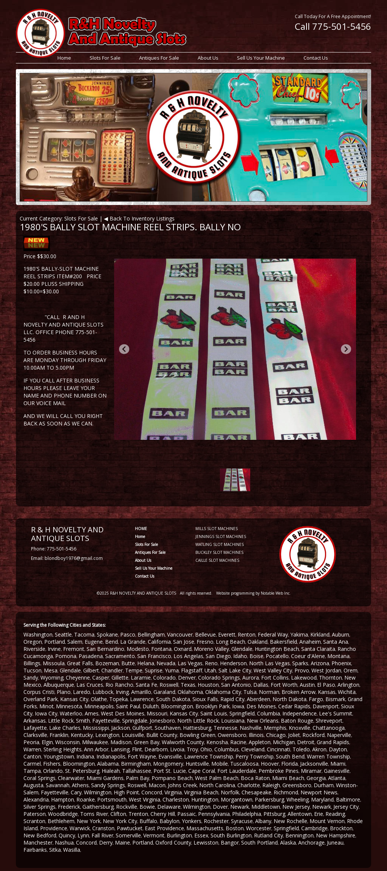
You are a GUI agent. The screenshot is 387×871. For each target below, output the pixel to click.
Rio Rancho (119, 684)
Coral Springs (39, 778)
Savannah (58, 785)
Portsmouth (112, 799)
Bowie (147, 806)
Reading (335, 813)
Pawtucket (129, 828)
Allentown (300, 813)
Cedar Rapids (294, 706)
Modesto (138, 648)
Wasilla (71, 849)
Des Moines (261, 706)
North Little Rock (198, 720)
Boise (256, 656)
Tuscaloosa (244, 763)
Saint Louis (213, 713)
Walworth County (183, 742)
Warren (32, 749)
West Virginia (144, 799)
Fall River (102, 835)
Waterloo (71, 713)
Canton (32, 756)
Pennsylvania (214, 813)
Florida (289, 763)
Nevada (165, 663)
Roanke (85, 799)
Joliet (294, 734)
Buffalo (148, 821)
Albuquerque (58, 684)
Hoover (270, 763)
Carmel (32, 763)
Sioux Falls (205, 699)
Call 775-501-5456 (333, 26)
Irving (122, 691)
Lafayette (35, 727)
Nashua (64, 842)
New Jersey (296, 806)
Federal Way (273, 634)
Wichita (347, 691)
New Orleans (263, 720)
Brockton (341, 828)
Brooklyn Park (212, 706)
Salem (74, 641)
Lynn (83, 835)
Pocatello (277, 656)
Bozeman (107, 663)
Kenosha (217, 742)
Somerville (128, 835)
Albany (263, 821)
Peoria (31, 742)
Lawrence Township (208, 756)
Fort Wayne (142, 756)
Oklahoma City (223, 691)
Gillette (119, 677)
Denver (187, 677)
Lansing (120, 749)
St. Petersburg (82, 770)
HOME (141, 528)
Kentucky (82, 734)
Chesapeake (256, 792)
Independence (299, 713)
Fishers (51, 763)
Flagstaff (191, 670)
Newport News (318, 792)
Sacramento (120, 656)
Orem (351, 670)
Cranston (103, 828)
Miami (337, 763)
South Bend (290, 756)
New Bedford (39, 835)
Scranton (34, 821)
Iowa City (46, 713)
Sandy (30, 677)
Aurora (250, 677)
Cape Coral (201, 770)
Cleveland (253, 749)
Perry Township (254, 756)
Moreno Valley (211, 648)
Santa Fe (146, 684)
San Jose (183, 641)
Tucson (32, 670)
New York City (120, 821)
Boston (235, 828)
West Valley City (273, 670)
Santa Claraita (318, 648)
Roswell (168, 684)
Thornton (330, 677)
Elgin (47, 742)
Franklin (59, 734)
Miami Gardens (105, 778)
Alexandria (36, 799)
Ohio (206, 749)
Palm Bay (137, 778)
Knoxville (299, 727)
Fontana (161, 648)
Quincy (67, 835)
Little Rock (61, 720)
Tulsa (250, 691)
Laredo (81, 691)
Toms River (94, 813)
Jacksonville (314, 763)
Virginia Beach (201, 792)
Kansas (327, 691)
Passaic (186, 813)
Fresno (205, 641)
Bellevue (205, 634)
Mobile (219, 763)
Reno (211, 663)
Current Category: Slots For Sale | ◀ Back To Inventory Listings (97, 218)
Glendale (241, 648)
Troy (192, 749)
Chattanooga (329, 727)
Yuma (172, 670)
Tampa (32, 770)
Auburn (340, 634)
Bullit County (161, 734)
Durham (324, 785)
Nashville (251, 727)
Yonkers (191, 821)
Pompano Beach (172, 778)
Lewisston (206, 842)
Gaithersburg (98, 806)
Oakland (258, 641)
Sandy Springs (108, 785)
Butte (128, 663)
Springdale (134, 720)
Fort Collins (275, 677)
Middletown (265, 806)
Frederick (69, 806)
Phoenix (341, 663)
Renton (246, 634)
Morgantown (236, 799)
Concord (151, 792)
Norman (269, 691)
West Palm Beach (216, 778)
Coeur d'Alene (308, 656)
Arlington (348, 684)
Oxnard (183, 648)
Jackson (120, 727)
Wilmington (97, 792)
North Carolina (217, 785)
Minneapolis (99, 706)
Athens (80, 785)
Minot (46, 706)
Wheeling (297, 799)
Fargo (316, 699)
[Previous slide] (124, 349)
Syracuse (242, 821)
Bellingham (151, 634)
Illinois (256, 734)
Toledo (301, 749)
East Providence (164, 828)
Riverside (34, 648)
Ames (92, 713)
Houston (208, 684)
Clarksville (35, 734)
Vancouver (180, 634)
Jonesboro (162, 720)
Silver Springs (39, 806)
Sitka (55, 849)
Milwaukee (95, 742)
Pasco (127, 634)
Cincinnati (278, 749)
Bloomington (177, 706)
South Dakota (173, 699)
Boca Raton (255, 778)
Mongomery (168, 763)
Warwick (80, 828)
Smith (83, 720)
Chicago (276, 734)
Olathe (99, 699)
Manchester (38, 842)
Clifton (118, 813)
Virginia (173, 792)
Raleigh (271, 785)
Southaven (168, 727)
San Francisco (154, 656)
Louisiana (233, 720)
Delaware (169, 806)
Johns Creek (182, 785)
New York (89, 821)
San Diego (218, 656)
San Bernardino (105, 648)
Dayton (338, 749)
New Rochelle (290, 821)
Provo (301, 670)
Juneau (335, 842)
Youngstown (58, 756)
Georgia (316, 778)
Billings (31, 663)
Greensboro (296, 785)
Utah (210, 670)
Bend (111, 641)
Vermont (153, 835)
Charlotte (248, 785)
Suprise (154, 670)
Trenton (138, 813)
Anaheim (310, 641)
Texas (188, 684)
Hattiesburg (197, 727)
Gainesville (337, 770)
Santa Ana (335, 641)
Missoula (54, 663)
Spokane (107, 634)
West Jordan (326, 670)
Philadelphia (246, 813)
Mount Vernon (327, 821)
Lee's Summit (335, 713)
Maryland (322, 799)
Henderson (233, 663)
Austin (307, 684)
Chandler (112, 670)
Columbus (226, 749)
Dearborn (156, 749)
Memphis (275, 727)
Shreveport (329, 720)
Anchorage (311, 842)
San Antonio (236, 684)
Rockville (126, 806)
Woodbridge (63, 813)
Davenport (326, 706)
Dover (220, 806)
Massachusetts (204, 828)
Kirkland (320, 634)
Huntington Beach (277, 648)
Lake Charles (64, 727)
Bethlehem (61, 821)
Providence (53, 828)
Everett (226, 634)
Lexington (107, 734)
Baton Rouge (297, 720)
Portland (54, 641)
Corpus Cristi (38, 691)
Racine (238, 742)
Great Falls (80, 663)
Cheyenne (78, 677)
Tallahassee (136, 770)
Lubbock (103, 691)
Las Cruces (89, 684)
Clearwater (71, 778)
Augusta (33, 785)
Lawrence (142, 699)
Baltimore (348, 799)
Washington (38, 634)
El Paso (326, 684)
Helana (145, 663)
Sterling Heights (62, 749)
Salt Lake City (234, 670)
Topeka (118, 699)
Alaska (288, 842)
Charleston (176, 799)
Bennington (299, 835)
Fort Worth (284, 684)
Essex (201, 835)
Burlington (179, 835)
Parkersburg (269, 799)
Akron (319, 749)
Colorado (164, 677)
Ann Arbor (96, 749)
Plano (64, 691)
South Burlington (231, 835)
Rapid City (232, 699)
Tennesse (225, 727)
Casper (100, 677)
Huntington (204, 799)
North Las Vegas (269, 663)
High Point (126, 792)
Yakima (299, 634)
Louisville (133, 734)
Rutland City (268, 835)
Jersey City (346, 806)
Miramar (311, 770)
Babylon (169, 821)
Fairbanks (35, 849)
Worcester (258, 828)
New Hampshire (335, 835)
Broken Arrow (299, 691)
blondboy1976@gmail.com (74, 558)
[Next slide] (346, 349)
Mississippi (96, 727)
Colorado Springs (219, 677)
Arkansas (34, 720)
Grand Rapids (333, 742)
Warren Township (328, 756)
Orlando (53, 770)
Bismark (335, 699)
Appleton (260, 742)
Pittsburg (274, 813)
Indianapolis (110, 756)
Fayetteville (106, 720)
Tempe (133, 670)
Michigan (284, 742)
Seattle (63, 634)
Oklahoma (190, 691)
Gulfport (142, 727)
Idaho (240, 656)
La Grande (133, 641)
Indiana (85, 756)
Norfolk (230, 792)
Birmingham (136, 763)
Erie (318, 813)
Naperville (339, 734)
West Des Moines (122, 713)
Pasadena (91, 656)
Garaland (164, 691)
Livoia (177, 749)
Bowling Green (197, 734)
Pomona (65, 656)
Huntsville (197, 763)
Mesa (50, 670)
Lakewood (304, 677)
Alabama (108, 763)
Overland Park (40, 699)
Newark (239, 806)
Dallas (260, 684)
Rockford (313, 734)
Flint (137, 749)
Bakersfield (283, 641)
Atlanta (336, 778)
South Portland (259, 842)
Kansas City (74, 699)
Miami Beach (288, 778)
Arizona (320, 663)
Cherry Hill (162, 813)
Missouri (157, 713)
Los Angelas (188, 656)
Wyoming (51, 677)
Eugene (94, 641)
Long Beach (230, 641)
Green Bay (146, 742)
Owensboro (232, 734)
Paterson (34, 813)
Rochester (216, 821)
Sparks (300, 663)
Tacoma (84, 634)
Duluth (150, 706)
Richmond (286, 792)
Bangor (230, 842)
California (159, 641)
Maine (122, 842)
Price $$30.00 (39, 256)
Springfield (242, 713)
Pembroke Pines (279, 770)
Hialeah (111, 770)
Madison (121, 742)
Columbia (268, 713)
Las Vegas (190, 663)
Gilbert (91, 670)
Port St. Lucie (169, 770)
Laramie (141, 677)
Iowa (238, 706)
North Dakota (289, 699)
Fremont (73, 648)
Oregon (32, 641)
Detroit (305, 742)
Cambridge (314, 828)
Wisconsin (67, 742)
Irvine (54, 648)
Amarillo (141, 691)
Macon (157, 785)
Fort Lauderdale (236, 770)
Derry (106, 842)
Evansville (170, 756)
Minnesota (69, 706)
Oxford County (173, 842)
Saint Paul (128, 706)
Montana (338, 656)
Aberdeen (258, 699)
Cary (76, 792)
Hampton (62, 799)
